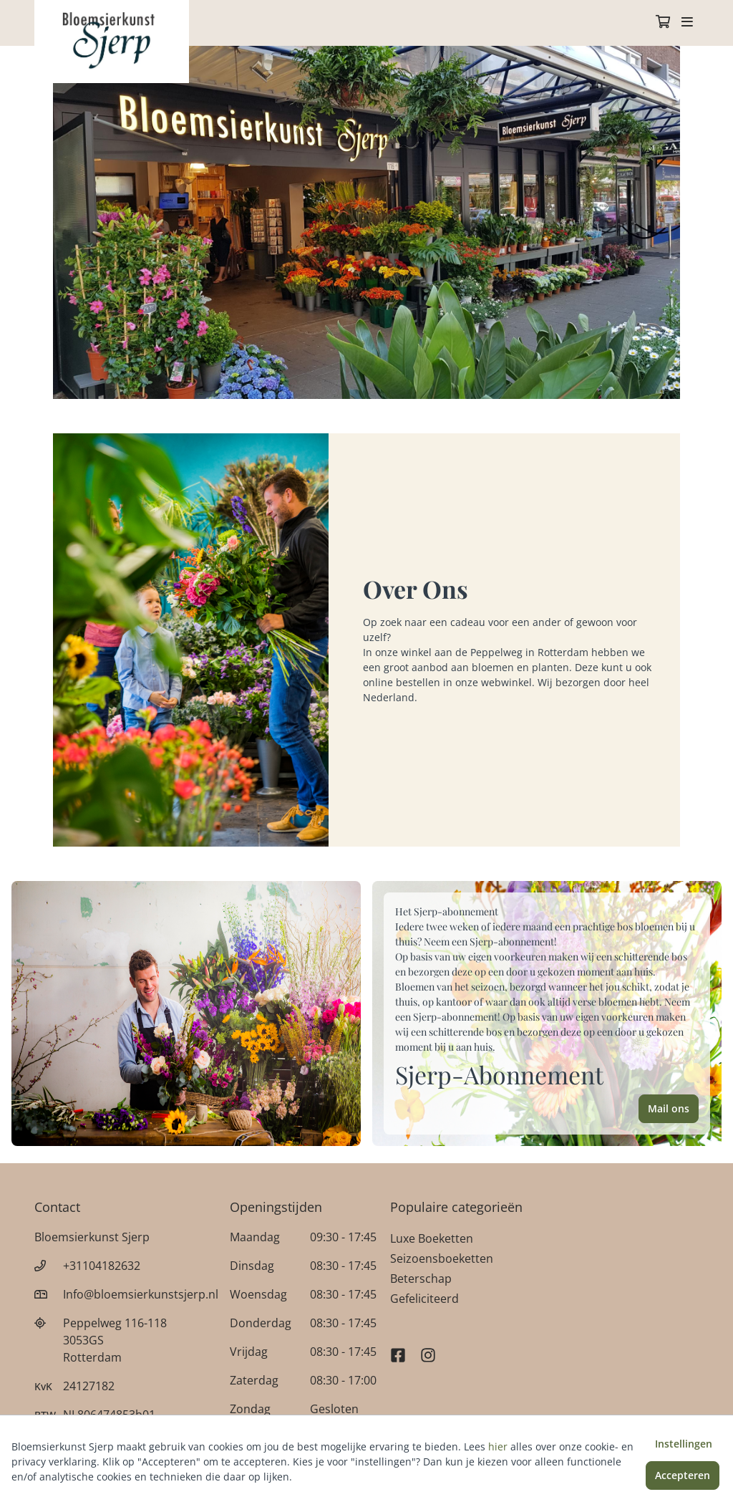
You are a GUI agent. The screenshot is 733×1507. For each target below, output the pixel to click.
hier (498, 1446)
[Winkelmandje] (663, 23)
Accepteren (682, 1475)
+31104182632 (101, 1266)
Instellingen (683, 1443)
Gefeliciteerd (424, 1298)
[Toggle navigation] (687, 23)
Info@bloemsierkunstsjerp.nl (140, 1294)
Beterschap (421, 1278)
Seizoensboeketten (441, 1258)
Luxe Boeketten (431, 1238)
